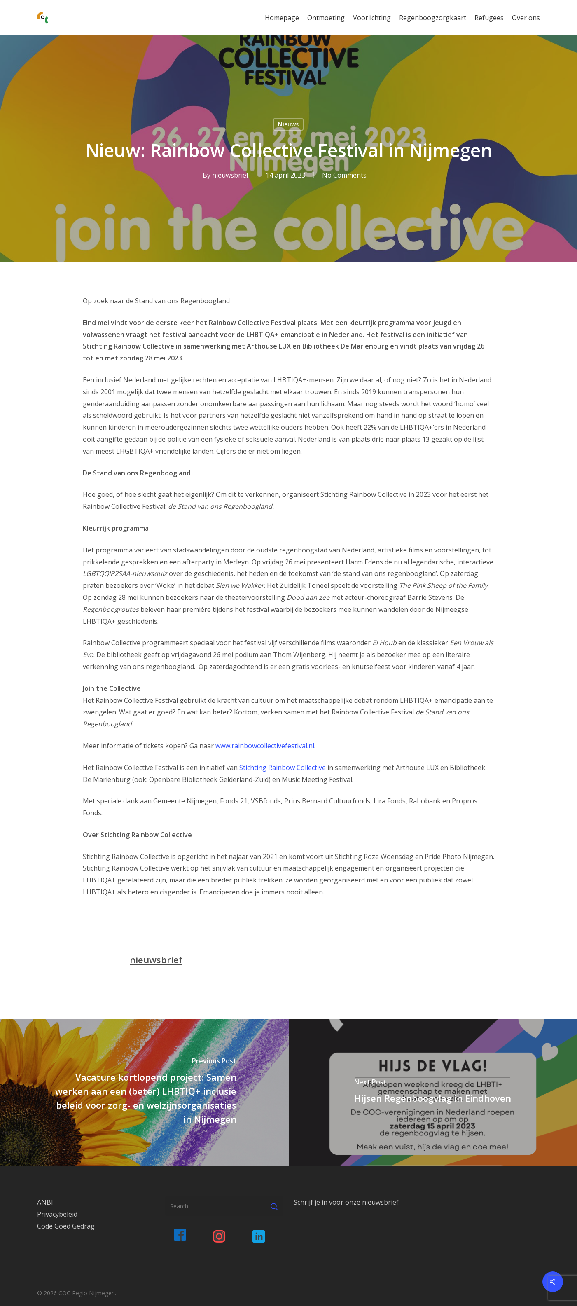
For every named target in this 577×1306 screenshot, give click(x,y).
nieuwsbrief (230, 175)
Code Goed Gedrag (66, 1226)
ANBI (45, 1202)
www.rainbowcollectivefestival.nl (264, 745)
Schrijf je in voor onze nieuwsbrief (346, 1202)
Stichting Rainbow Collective (282, 767)
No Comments (344, 175)
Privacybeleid (57, 1214)
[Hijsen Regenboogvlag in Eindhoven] (433, 1092)
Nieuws (288, 124)
